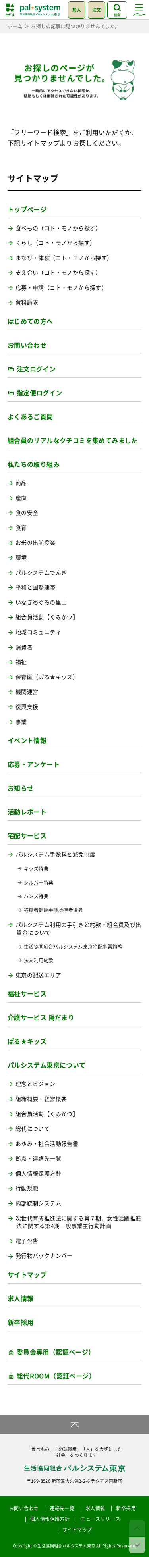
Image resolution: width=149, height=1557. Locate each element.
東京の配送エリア (38, 975)
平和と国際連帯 (35, 587)
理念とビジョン (35, 1083)
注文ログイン (36, 368)
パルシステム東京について (47, 1065)
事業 (21, 722)
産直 (21, 498)
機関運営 (27, 691)
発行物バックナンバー (44, 1255)
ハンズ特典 (36, 896)
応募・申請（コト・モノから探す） (61, 287)
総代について (32, 1128)
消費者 (24, 647)
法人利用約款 (38, 960)
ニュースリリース (100, 1518)
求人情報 (21, 1298)
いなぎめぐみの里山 (41, 602)
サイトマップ (27, 1274)
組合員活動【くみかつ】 (46, 617)
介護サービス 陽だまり (41, 1017)
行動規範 (27, 1188)
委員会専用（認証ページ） (56, 1352)
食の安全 (27, 512)
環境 (21, 557)
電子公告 (27, 1241)
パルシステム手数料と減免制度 (55, 854)
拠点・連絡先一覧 (38, 1158)
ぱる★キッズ (27, 1041)
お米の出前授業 (35, 542)
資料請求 (27, 302)
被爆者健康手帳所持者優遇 (53, 910)
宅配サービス (27, 835)
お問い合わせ (27, 345)
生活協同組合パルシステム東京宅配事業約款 (73, 946)
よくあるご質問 (30, 416)
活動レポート (27, 811)
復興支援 (27, 706)
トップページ (27, 209)
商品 (21, 483)
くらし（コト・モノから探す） (55, 242)
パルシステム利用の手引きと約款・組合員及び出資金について (78, 928)
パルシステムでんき (41, 572)
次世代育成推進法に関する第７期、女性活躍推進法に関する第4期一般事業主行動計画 (78, 1222)
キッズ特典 (36, 869)
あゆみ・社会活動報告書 (46, 1143)
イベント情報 (27, 740)
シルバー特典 (38, 883)
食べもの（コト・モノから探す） (58, 228)
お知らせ (21, 788)
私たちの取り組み (34, 464)
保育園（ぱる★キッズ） (46, 677)
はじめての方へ (30, 321)
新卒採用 (21, 1322)
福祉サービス (27, 993)
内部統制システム (38, 1203)
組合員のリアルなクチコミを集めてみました (73, 440)
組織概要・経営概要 (41, 1099)
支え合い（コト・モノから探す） (58, 272)
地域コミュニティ (38, 632)
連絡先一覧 (62, 1508)
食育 (21, 527)
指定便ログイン (39, 392)
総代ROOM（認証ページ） (56, 1375)
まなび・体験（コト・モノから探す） (64, 258)
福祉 (21, 662)
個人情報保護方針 (38, 1173)
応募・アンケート (34, 764)
